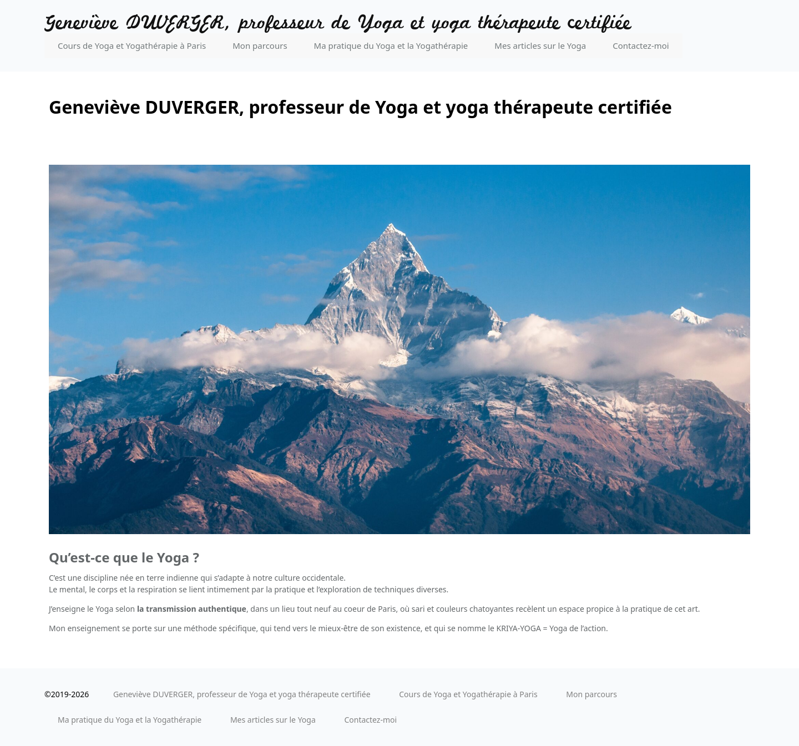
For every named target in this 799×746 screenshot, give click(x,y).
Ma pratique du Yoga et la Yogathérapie (391, 45)
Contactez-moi (641, 45)
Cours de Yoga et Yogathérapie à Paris (132, 45)
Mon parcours (259, 45)
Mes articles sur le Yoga (540, 45)
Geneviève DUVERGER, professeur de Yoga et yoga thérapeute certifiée (337, 23)
